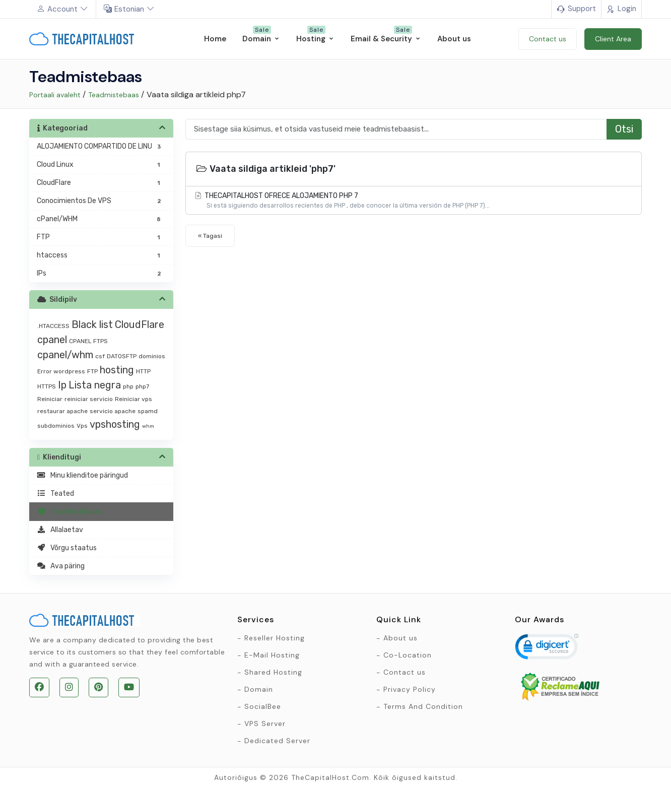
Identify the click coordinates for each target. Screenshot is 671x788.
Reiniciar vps (133, 399)
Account (62, 9)
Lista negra (95, 385)
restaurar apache (62, 411)
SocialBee (262, 706)
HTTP (143, 371)
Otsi (624, 129)
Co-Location (407, 655)
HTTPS (46, 386)
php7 (142, 386)
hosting (117, 370)
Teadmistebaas (113, 94)
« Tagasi (210, 235)
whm (148, 426)
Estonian (129, 9)
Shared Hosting (273, 672)
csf (100, 356)
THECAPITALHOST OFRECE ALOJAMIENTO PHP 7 (413, 200)
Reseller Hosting (274, 637)
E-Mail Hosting (272, 655)
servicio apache (113, 411)
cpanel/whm (65, 355)
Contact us (404, 672)
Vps (82, 425)
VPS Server (265, 723)
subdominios (56, 425)
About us (400, 637)
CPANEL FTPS (88, 341)
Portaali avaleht (55, 94)
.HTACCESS (53, 326)
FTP (92, 371)
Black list (92, 324)
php (128, 386)
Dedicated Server (277, 740)
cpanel (52, 340)
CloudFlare (139, 324)
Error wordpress (61, 371)
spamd (148, 411)
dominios (152, 356)
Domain (258, 689)
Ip (62, 385)
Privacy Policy (409, 689)
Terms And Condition (423, 706)
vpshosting (115, 424)
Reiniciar (49, 399)
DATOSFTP (122, 356)
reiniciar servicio (88, 399)
